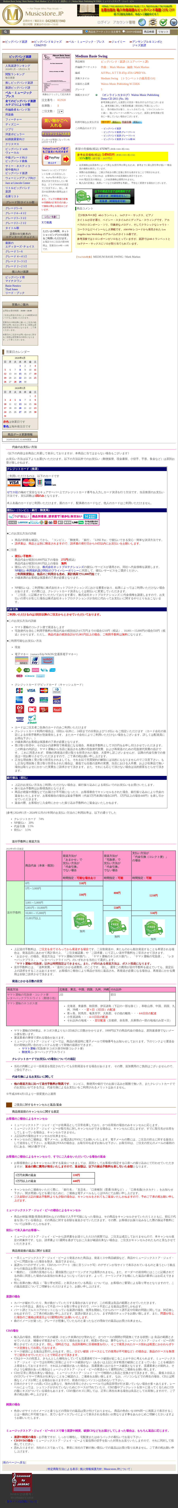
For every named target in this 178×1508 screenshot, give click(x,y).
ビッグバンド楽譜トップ (20, 58)
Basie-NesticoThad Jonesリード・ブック (15, 289)
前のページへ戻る (14, 1462)
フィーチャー (13, 119)
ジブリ (9, 129)
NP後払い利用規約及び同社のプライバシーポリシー (47, 570)
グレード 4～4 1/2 (16, 256)
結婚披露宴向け (15, 139)
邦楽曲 (9, 114)
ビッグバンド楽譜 (16, 41)
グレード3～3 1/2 (15, 218)
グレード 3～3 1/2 (16, 261)
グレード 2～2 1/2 (16, 266)
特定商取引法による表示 (63, 1469)
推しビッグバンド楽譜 (19, 82)
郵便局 (26, 1052)
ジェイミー (118, 41)
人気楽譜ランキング (17, 65)
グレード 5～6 (14, 251)
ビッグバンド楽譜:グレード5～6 (119, 132)
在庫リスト (12, 196)
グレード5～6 (13, 208)
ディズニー (12, 124)
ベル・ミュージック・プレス (87, 41)
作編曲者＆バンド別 (17, 109)
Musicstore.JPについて (117, 1469)
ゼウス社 (12, 492)
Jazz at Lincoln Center (17, 183)
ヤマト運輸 (29, 1048)
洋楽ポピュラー (15, 134)
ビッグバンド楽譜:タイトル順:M (119, 139)
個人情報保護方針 (91, 1469)
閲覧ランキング (15, 74)
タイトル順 (12, 228)
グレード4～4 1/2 (15, 213)
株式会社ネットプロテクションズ (63, 567)
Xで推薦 (47, 222)
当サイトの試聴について (22, 1501)
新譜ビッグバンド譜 (17, 87)
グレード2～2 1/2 (15, 223)
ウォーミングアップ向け (20, 178)
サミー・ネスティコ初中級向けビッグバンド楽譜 (17, 170)
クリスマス (12, 144)
